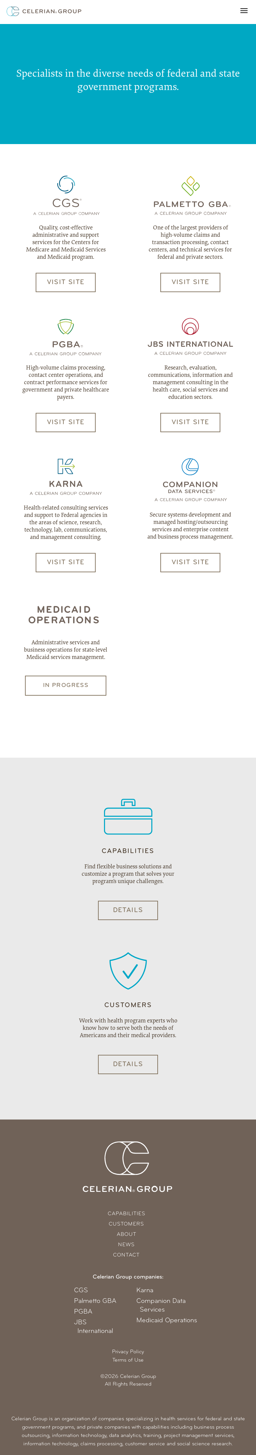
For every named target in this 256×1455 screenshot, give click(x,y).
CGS (81, 1290)
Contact (126, 1255)
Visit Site (66, 282)
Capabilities (126, 1214)
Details (128, 910)
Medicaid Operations (166, 1320)
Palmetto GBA (95, 1301)
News (126, 1245)
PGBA (83, 1312)
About (126, 1234)
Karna (144, 1290)
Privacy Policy (128, 1352)
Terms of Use (128, 1360)
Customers (126, 1224)
